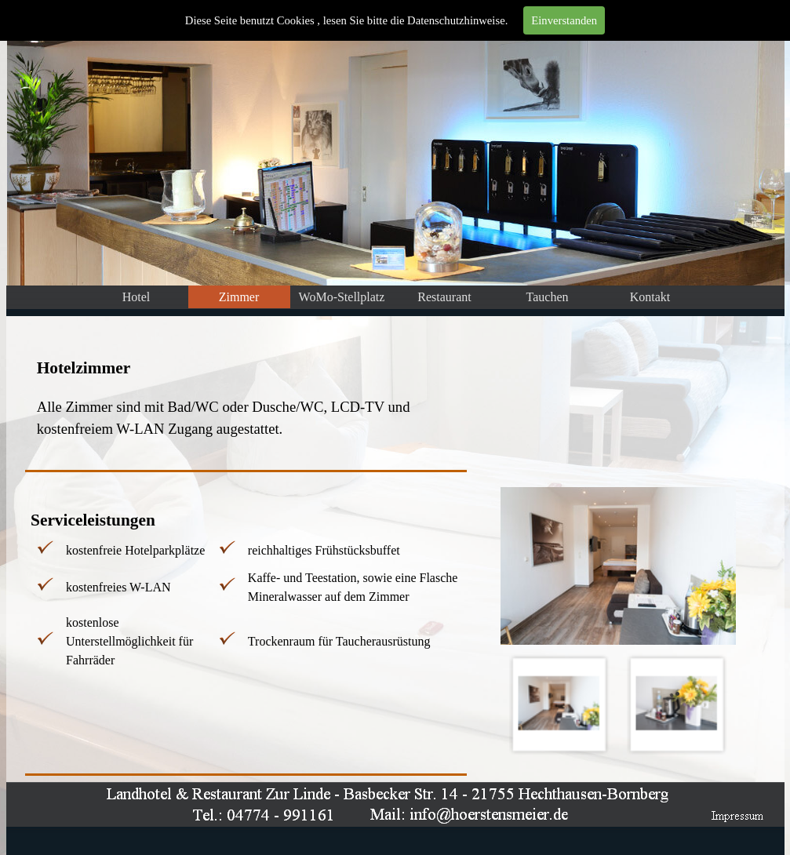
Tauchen (547, 297)
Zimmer (239, 297)
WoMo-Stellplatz (342, 297)
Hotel (136, 297)
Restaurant (444, 297)
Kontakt (650, 297)
